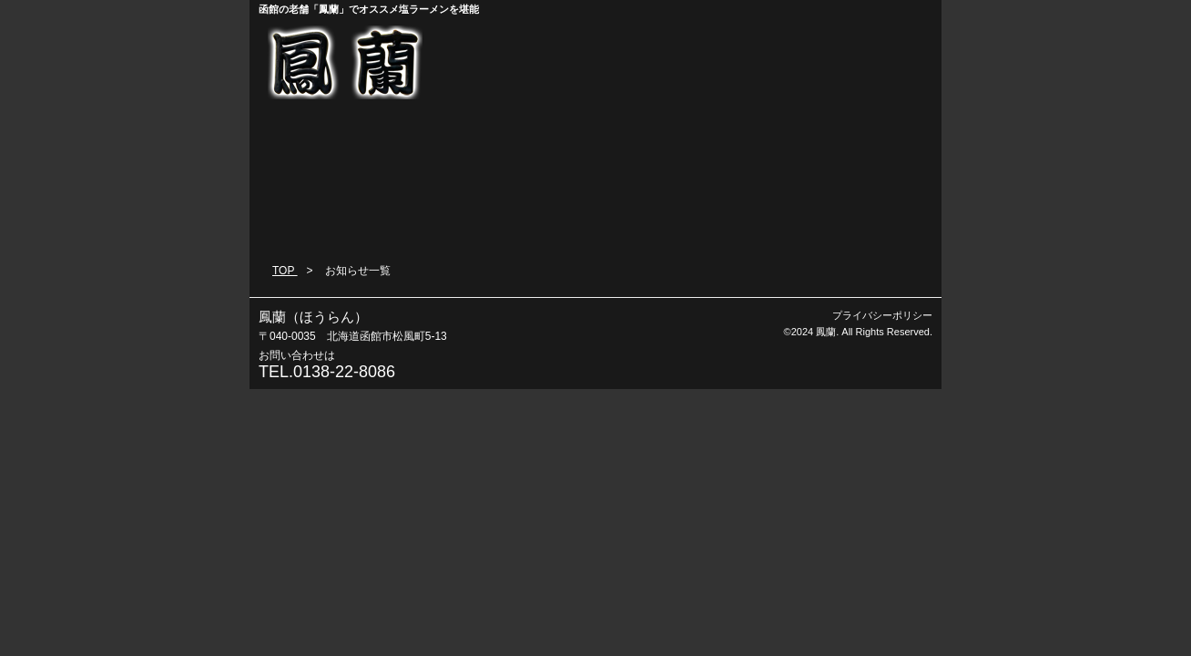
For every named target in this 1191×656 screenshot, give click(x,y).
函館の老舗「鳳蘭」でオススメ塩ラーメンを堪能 (369, 9)
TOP (285, 270)
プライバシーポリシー (882, 315)
